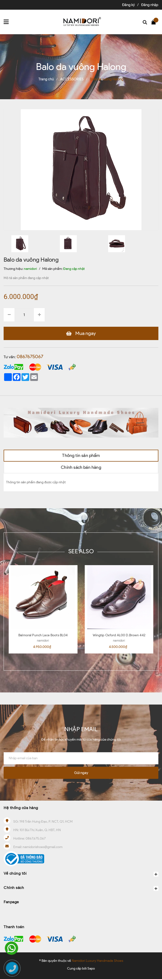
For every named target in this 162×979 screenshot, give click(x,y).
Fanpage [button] (11, 902)
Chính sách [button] (81, 888)
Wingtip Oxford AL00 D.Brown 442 (119, 635)
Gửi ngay (81, 773)
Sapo (91, 968)
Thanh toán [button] (14, 927)
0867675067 (30, 356)
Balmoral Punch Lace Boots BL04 (43, 635)
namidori (43, 640)
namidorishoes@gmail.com (43, 847)
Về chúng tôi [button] (81, 874)
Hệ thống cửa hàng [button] (21, 807)
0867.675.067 (36, 838)
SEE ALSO (81, 551)
